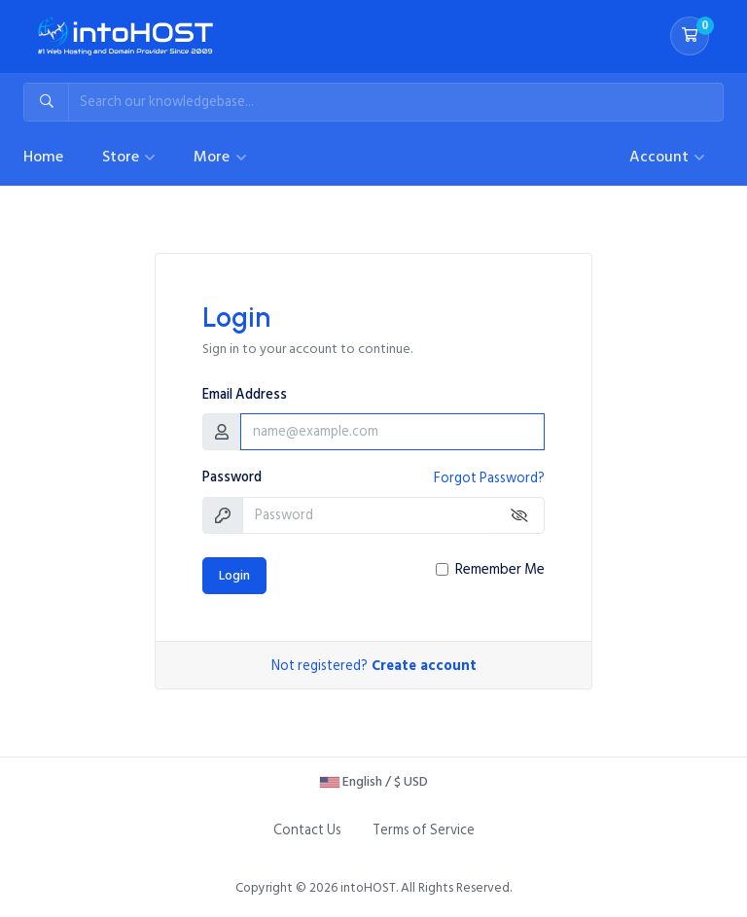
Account (661, 156)
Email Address (244, 395)
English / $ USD (374, 781)
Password (232, 477)
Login (234, 575)
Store (122, 156)
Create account (424, 665)
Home (43, 156)
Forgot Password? (489, 478)
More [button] (213, 156)
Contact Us (307, 830)
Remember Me (500, 570)
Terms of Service (424, 830)
